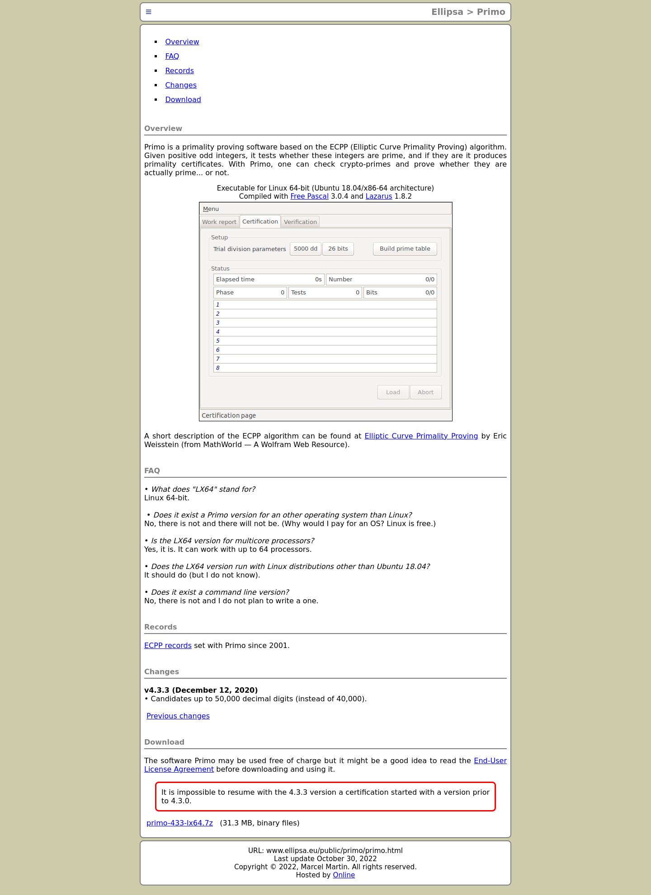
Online (344, 875)
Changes (181, 85)
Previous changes (178, 716)
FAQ (172, 56)
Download (183, 99)
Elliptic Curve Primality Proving (421, 436)
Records (179, 70)
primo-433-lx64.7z (179, 823)
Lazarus (379, 196)
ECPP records (168, 645)
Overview (182, 41)
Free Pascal (309, 196)
